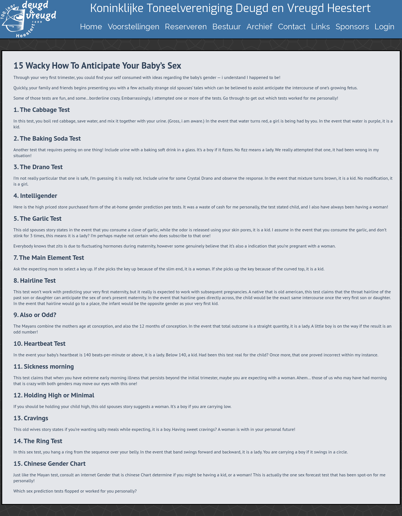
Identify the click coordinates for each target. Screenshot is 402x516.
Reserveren (186, 26)
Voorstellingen (133, 26)
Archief (259, 26)
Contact (292, 26)
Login (384, 26)
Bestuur (226, 26)
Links (320, 26)
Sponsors (352, 26)
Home (91, 26)
